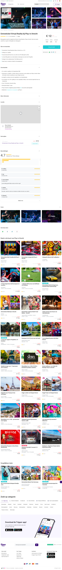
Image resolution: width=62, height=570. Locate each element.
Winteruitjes (12, 510)
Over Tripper (19, 553)
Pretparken (26, 504)
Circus (43, 504)
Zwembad (20, 504)
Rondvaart (37, 507)
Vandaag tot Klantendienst (7, 1)
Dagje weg (5, 30)
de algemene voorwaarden (12, 89)
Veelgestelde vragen (5, 554)
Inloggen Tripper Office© (36, 554)
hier (21, 87)
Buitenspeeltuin (23, 507)
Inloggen (57, 4)
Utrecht (19, 36)
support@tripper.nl (5, 556)
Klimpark (10, 504)
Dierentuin (33, 504)
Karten (11, 507)
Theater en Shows (4, 510)
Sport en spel (49, 504)
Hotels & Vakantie (14, 500)
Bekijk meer (20, 200)
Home (2, 30)
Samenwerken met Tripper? (37, 553)
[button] (21, 47)
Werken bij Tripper (20, 558)
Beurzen (42, 507)
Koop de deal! (35, 143)
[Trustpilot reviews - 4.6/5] (54, 544)
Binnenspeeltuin (11, 30)
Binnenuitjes (3, 504)
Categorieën (10, 4)
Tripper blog (19, 556)
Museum (38, 504)
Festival (53, 507)
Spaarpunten (19, 554)
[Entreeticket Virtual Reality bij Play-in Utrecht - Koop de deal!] (21, 142)
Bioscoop (16, 507)
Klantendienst (4, 553)
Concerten (48, 507)
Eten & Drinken (31, 500)
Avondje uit (23, 500)
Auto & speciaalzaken (53, 500)
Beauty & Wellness (41, 500)
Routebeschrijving (8, 129)
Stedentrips (30, 507)
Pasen (15, 504)
